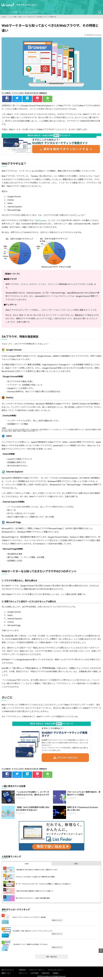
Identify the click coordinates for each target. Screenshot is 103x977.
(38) (6, 93)
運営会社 (23, 970)
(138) (31, 93)
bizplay (55, 973)
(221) (18, 93)
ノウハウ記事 (13, 12)
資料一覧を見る (51, 957)
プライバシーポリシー (37, 970)
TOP (101, 951)
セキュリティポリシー (56, 970)
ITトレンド (23, 973)
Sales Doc (45, 973)
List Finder (34, 973)
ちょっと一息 (23, 12)
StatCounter (41, 220)
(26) (43, 93)
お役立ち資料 (33, 12)
